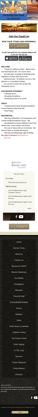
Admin (20, 412)
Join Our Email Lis (19, 36)
